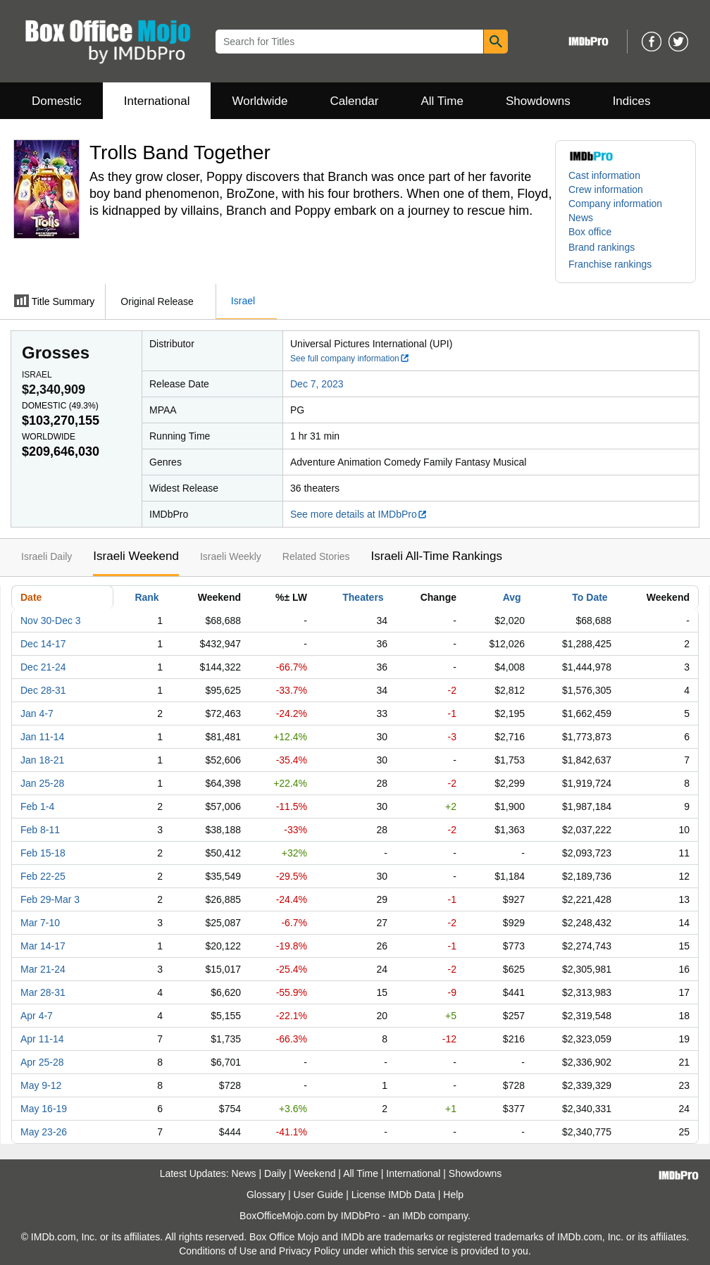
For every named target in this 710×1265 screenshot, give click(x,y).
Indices (632, 101)
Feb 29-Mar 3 (50, 899)
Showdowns (538, 101)
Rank (146, 597)
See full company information (350, 358)
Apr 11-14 (41, 1039)
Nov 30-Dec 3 (50, 620)
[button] (608, 247)
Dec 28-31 (43, 690)
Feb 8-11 (40, 829)
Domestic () (60, 406)
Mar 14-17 (43, 946)
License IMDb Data (393, 1194)
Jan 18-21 (42, 760)
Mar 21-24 (43, 969)
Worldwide (259, 101)
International (157, 101)
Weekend (315, 1173)
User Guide (319, 1194)
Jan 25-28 (42, 783)
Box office (589, 231)
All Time (442, 101)
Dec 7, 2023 (317, 384)
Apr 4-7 (36, 1015)
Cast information (604, 175)
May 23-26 (43, 1132)
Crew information (605, 189)
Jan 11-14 (42, 736)
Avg (512, 597)
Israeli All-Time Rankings (436, 556)
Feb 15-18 (43, 853)
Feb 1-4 (37, 806)
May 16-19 (43, 1108)
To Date (589, 597)
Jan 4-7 (37, 713)
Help (453, 1194)
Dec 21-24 (43, 667)
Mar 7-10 (40, 922)
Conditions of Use (218, 1251)
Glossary (266, 1194)
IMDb (413, 1215)
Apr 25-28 (41, 1062)
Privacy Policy (309, 1251)
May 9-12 (40, 1085)
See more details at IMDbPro (359, 514)
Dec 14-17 (43, 643)
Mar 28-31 (43, 992)
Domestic (57, 101)
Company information (615, 203)
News (580, 217)
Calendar (354, 101)
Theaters (362, 597)
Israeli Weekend (136, 556)
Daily (275, 1173)
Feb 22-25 (43, 876)
